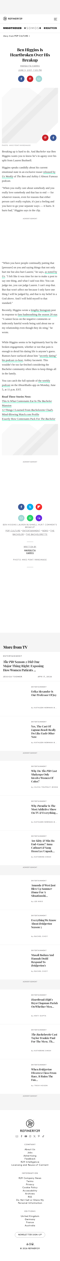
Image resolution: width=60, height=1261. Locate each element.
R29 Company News (30, 1178)
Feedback (30, 1159)
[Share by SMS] (39, 518)
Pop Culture (13, 531)
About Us (30, 1149)
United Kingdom (30, 1216)
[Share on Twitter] (30, 507)
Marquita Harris (30, 66)
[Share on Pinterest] (30, 79)
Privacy (30, 1184)
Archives (30, 1194)
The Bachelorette (36, 535)
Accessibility (30, 1191)
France (30, 1222)
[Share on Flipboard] (39, 507)
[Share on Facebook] (21, 79)
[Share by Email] (39, 79)
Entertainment (31, 531)
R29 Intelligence (30, 1162)
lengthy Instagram (41, 310)
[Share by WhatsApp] (30, 518)
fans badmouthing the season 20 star (37, 314)
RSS (30, 1197)
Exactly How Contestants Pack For (28, 418)
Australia (30, 1226)
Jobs (30, 1153)
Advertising (30, 1156)
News (45, 531)
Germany (30, 1219)
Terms (30, 1181)
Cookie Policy (29, 1187)
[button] (30, 78)
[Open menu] (55, 17)
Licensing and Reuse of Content (30, 1165)
